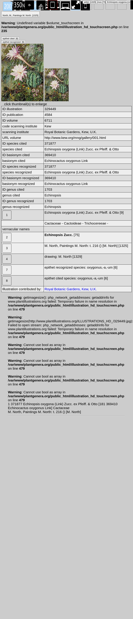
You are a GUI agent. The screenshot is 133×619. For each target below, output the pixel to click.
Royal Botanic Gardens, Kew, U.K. (71, 289)
